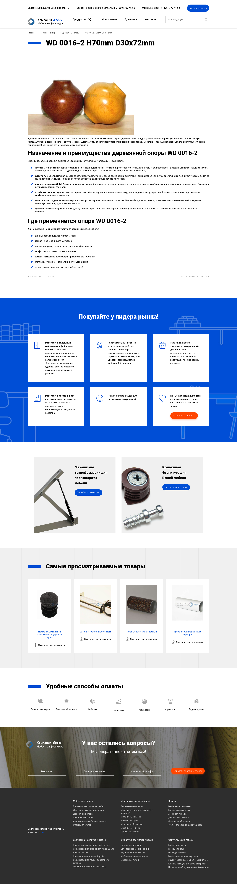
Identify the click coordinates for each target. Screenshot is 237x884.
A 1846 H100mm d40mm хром (95, 629)
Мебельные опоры (83, 798)
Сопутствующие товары (180, 837)
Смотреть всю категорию (51, 642)
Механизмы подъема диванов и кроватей (137, 809)
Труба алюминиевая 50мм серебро (187, 631)
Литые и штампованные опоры (88, 807)
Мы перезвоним (198, 7)
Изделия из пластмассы (133, 850)
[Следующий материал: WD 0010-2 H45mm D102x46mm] (194, 274)
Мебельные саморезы (179, 804)
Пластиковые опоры (83, 815)
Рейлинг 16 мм (80, 850)
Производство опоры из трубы (88, 804)
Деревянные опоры (83, 811)
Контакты (151, 19)
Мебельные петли (130, 857)
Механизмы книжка (130, 825)
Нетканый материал (131, 842)
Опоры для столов (82, 822)
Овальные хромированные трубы (90, 864)
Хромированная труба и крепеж (89, 837)
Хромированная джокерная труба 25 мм (93, 846)
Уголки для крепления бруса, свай (185, 822)
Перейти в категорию (88, 498)
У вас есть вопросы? (184, 413)
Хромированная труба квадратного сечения (91, 859)
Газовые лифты (176, 846)
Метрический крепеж (179, 807)
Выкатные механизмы (132, 804)
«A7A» (41, 830)
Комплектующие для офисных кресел (187, 861)
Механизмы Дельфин (132, 822)
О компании (109, 19)
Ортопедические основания (135, 846)
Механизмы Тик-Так (131, 814)
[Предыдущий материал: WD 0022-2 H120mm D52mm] (41, 274)
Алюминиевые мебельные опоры (90, 819)
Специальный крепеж (179, 819)
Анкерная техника (177, 811)
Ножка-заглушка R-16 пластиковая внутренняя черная (49, 632)
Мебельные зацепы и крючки (183, 854)
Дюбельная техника (178, 815)
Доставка (131, 19)
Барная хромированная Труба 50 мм (91, 842)
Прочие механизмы (130, 829)
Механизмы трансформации (135, 798)
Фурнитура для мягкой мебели (137, 837)
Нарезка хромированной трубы (88, 854)
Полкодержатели (177, 850)
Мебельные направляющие (135, 854)
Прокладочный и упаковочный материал (188, 865)
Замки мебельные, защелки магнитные (188, 857)
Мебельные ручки (177, 842)
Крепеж (172, 798)
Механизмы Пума (129, 818)
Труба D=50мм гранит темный (141, 629)
